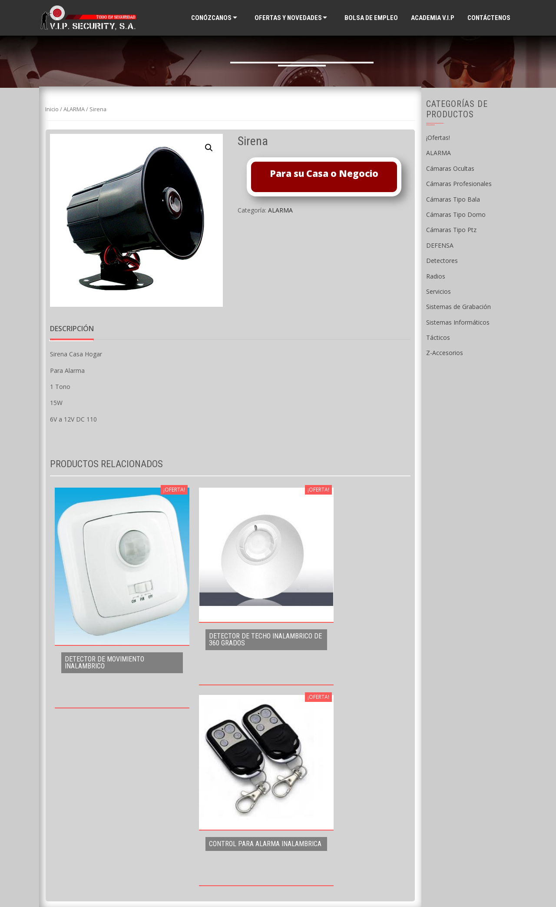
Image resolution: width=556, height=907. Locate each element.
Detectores (442, 260)
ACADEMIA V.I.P (432, 18)
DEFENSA (439, 245)
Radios (435, 276)
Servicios (438, 291)
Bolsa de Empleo (371, 18)
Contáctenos (488, 18)
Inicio (52, 109)
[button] (209, 148)
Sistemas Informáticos (458, 322)
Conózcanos (211, 18)
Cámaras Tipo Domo (456, 214)
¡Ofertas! (438, 137)
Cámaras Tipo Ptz (451, 230)
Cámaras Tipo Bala (453, 199)
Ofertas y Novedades (288, 18)
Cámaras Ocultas (450, 168)
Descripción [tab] (72, 328)
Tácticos (438, 337)
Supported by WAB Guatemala (278, 885)
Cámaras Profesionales (459, 183)
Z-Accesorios (444, 353)
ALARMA (74, 109)
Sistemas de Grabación (458, 306)
